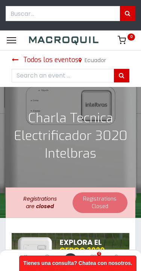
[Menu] (11, 40)
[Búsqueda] (127, 13)
